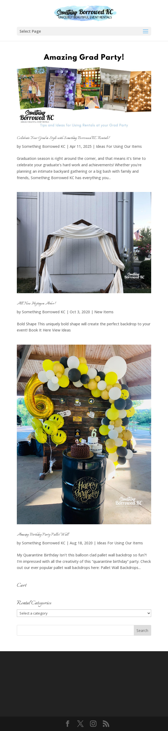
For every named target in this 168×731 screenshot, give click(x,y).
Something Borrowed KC (43, 146)
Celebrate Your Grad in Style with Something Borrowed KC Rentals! (63, 138)
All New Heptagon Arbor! (36, 304)
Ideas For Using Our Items (119, 146)
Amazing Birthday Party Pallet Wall (42, 535)
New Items (104, 311)
